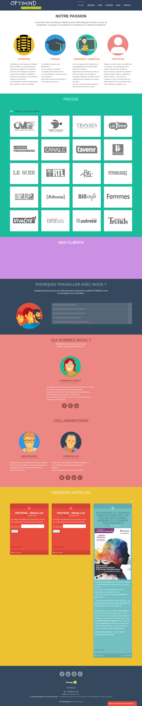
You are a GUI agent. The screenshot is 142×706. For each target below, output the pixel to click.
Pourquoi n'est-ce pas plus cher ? (69, 313)
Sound (27, 111)
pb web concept (77, 701)
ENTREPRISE (24, 59)
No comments (127, 655)
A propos (109, 5)
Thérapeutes (99, 655)
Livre (100, 5)
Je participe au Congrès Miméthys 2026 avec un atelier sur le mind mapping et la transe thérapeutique (112, 518)
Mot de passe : (27, 526)
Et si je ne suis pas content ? (67, 318)
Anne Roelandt (29, 456)
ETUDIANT (55, 59)
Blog (118, 5)
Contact (126, 5)
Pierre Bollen (71, 456)
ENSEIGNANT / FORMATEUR (87, 59)
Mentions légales (106, 696)
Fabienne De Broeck (70, 381)
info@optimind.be (73, 694)
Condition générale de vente (69, 696)
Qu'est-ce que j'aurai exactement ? (70, 309)
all (12, 111)
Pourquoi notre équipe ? (65, 305)
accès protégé (17, 552)
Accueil (81, 5)
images (19, 111)
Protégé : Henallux (29, 513)
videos (35, 111)
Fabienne (24, 515)
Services (91, 5)
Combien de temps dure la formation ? (71, 322)
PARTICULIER (118, 59)
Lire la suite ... (17, 547)
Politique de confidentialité (89, 696)
